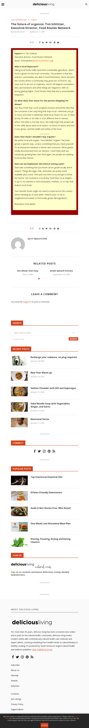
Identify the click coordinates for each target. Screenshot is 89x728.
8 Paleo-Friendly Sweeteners (47, 492)
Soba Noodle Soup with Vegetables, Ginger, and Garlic (51, 405)
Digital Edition (17, 709)
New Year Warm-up (41, 372)
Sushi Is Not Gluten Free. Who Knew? (51, 508)
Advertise (15, 686)
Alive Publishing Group (42, 650)
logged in (27, 302)
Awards (14, 681)
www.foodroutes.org (43, 60)
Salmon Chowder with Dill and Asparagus (54, 388)
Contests (15, 694)
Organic (35, 20)
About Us (15, 670)
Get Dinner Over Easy (27, 271)
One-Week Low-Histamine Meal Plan (51, 523)
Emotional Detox (40, 419)
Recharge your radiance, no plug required (54, 357)
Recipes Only (19, 339)
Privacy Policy (17, 704)
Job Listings (16, 699)
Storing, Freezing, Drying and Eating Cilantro (51, 541)
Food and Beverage (19, 20)
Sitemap (14, 675)
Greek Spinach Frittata (61, 271)
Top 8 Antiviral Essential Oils (47, 477)
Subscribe (15, 665)
